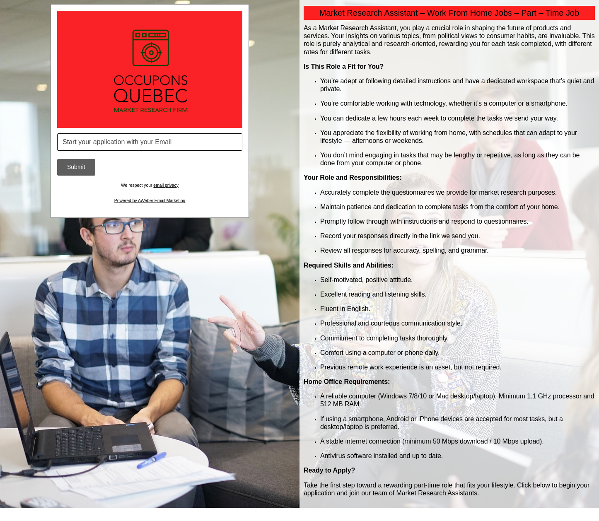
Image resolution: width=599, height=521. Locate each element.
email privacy (166, 185)
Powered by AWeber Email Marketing (150, 200)
